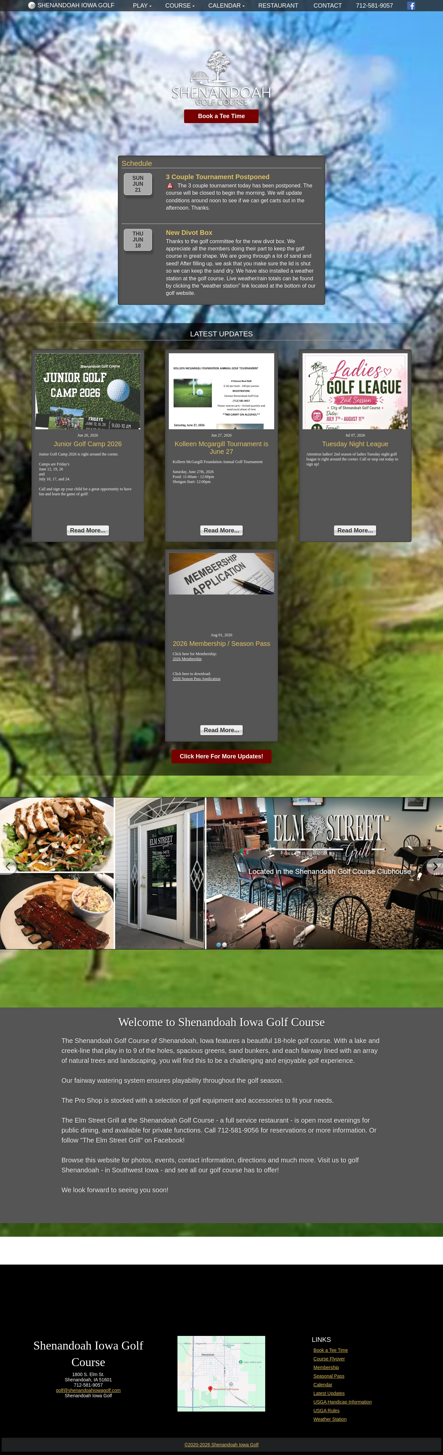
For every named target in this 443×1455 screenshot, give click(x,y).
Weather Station (330, 1419)
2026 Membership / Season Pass (222, 643)
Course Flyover (329, 1358)
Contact (328, 5)
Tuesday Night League (355, 444)
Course (178, 5)
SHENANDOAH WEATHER (221, 1293)
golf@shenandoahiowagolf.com (88, 1390)
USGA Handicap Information (343, 1402)
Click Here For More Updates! (221, 756)
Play (140, 5)
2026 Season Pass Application (196, 678)
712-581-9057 (374, 5)
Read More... (88, 530)
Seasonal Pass (329, 1376)
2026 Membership (187, 659)
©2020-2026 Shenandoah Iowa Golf (221, 1444)
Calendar (224, 5)
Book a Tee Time (221, 116)
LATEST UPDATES (221, 334)
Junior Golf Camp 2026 (88, 444)
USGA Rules (327, 1410)
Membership (326, 1367)
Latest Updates (329, 1393)
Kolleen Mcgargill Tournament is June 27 (221, 447)
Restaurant (278, 5)
